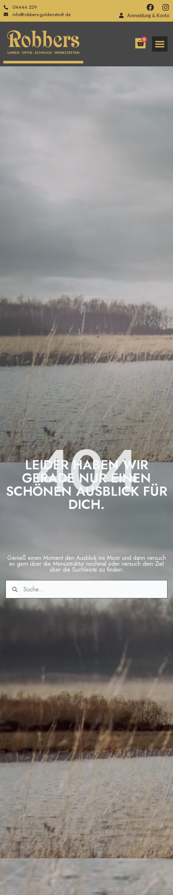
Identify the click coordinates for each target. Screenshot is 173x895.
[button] (160, 44)
